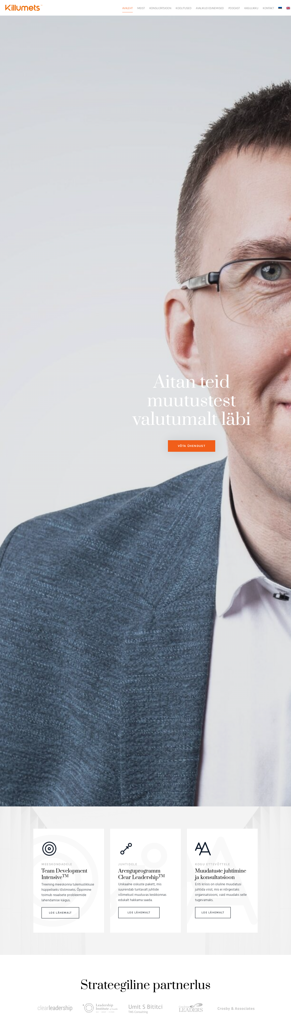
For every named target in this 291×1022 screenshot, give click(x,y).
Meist (141, 8)
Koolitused (183, 8)
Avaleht (127, 8)
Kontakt (268, 8)
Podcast (234, 8)
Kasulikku (251, 8)
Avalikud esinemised (210, 8)
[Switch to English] (288, 8)
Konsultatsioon (160, 8)
